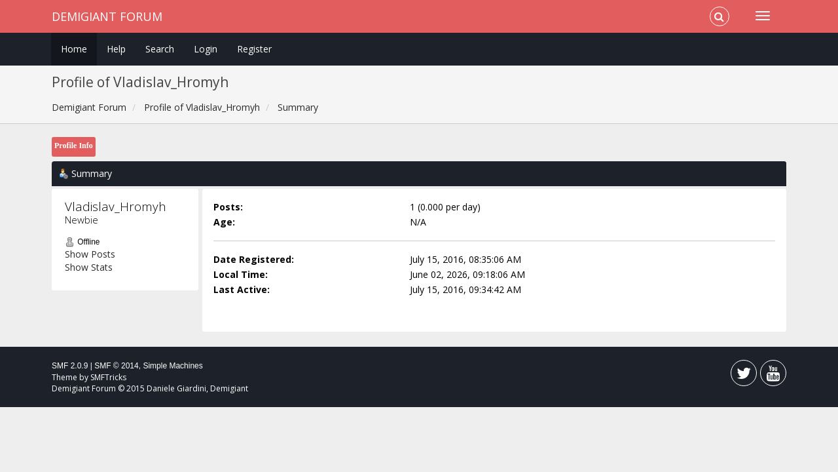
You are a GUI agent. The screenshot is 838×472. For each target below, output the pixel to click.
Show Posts (90, 254)
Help (116, 49)
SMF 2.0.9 (70, 365)
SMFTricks (108, 377)
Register (254, 49)
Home (74, 49)
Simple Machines (172, 365)
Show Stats (89, 267)
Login (205, 49)
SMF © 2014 (116, 365)
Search (159, 49)
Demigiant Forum (107, 16)
